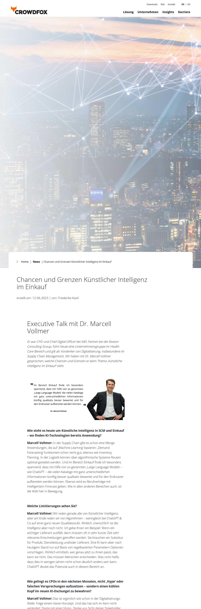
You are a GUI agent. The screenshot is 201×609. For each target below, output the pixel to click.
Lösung (128, 12)
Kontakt (171, 4)
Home (25, 261)
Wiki (163, 4)
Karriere (184, 12)
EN (189, 4)
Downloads (152, 4)
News (36, 261)
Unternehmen (148, 12)
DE (182, 4)
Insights (168, 12)
